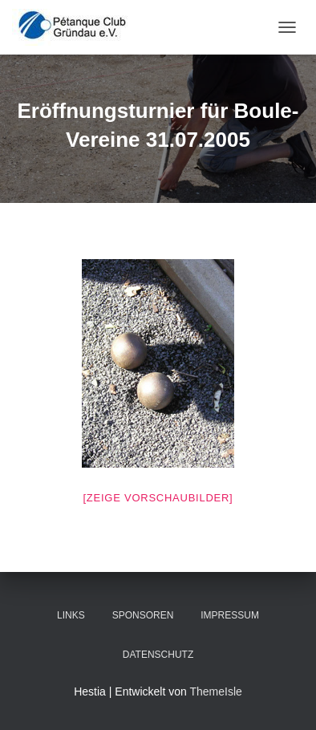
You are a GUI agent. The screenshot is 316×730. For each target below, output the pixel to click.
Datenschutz (158, 654)
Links (71, 615)
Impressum (230, 615)
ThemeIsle (215, 691)
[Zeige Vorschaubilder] (158, 498)
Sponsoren (143, 615)
